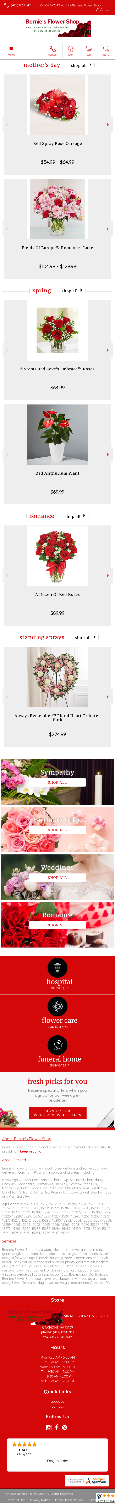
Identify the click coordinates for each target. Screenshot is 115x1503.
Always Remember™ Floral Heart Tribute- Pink (57, 717)
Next (108, 124)
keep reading (31, 1151)
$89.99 (57, 613)
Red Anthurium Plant (57, 473)
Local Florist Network (69, 1500)
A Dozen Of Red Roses (57, 594)
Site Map (95, 1500)
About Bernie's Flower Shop (26, 1138)
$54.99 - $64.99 (57, 162)
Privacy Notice (40, 1500)
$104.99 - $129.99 (57, 266)
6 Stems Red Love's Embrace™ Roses (57, 369)
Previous (6, 124)
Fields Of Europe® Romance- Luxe (57, 247)
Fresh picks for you (57, 1090)
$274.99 (57, 734)
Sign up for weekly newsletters (57, 1113)
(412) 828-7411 (21, 5)
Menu (11, 54)
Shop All (79, 65)
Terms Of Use (15, 1500)
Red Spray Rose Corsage (57, 143)
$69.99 (57, 492)
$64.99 (57, 387)
